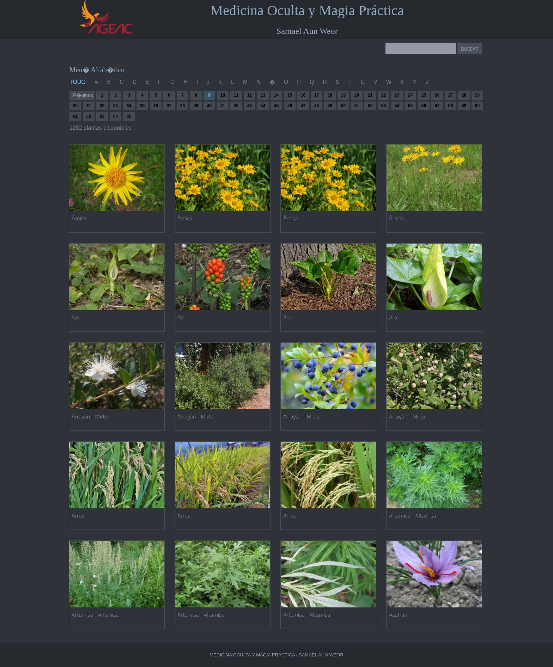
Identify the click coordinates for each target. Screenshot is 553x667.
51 (356, 105)
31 (88, 105)
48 (316, 105)
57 (437, 105)
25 (423, 95)
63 (102, 116)
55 (410, 105)
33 (115, 105)
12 (249, 95)
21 (370, 95)
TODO (77, 82)
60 (477, 105)
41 (222, 105)
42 (236, 105)
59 (464, 105)
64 (115, 116)
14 (276, 95)
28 (464, 95)
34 (129, 105)
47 (303, 105)
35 (142, 105)
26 (437, 95)
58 (450, 105)
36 (155, 105)
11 (236, 95)
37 (169, 105)
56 (423, 105)
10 (222, 95)
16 (303, 95)
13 (263, 95)
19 (343, 95)
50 (343, 105)
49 (330, 105)
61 (75, 116)
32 (102, 105)
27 (450, 95)
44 (263, 105)
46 (289, 105)
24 (410, 95)
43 (249, 105)
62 (88, 116)
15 (289, 95)
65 (129, 116)
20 (356, 95)
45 (276, 105)
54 (397, 105)
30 (75, 105)
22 (383, 95)
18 (330, 95)
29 (477, 95)
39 (196, 105)
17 (316, 95)
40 (209, 105)
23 (397, 95)
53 (383, 105)
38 (182, 105)
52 (370, 105)
